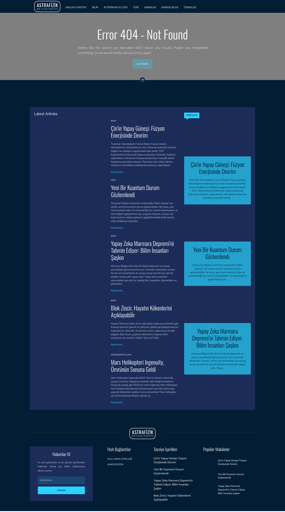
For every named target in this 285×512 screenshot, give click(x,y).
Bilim (113, 122)
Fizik (113, 181)
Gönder (61, 491)
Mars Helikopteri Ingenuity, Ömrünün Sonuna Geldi (137, 366)
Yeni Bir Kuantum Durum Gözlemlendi (135, 192)
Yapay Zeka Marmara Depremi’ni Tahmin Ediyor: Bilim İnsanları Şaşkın (142, 251)
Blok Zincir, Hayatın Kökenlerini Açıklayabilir (141, 312)
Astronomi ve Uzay (121, 356)
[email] (61, 481)
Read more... (117, 173)
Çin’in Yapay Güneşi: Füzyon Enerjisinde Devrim (137, 132)
